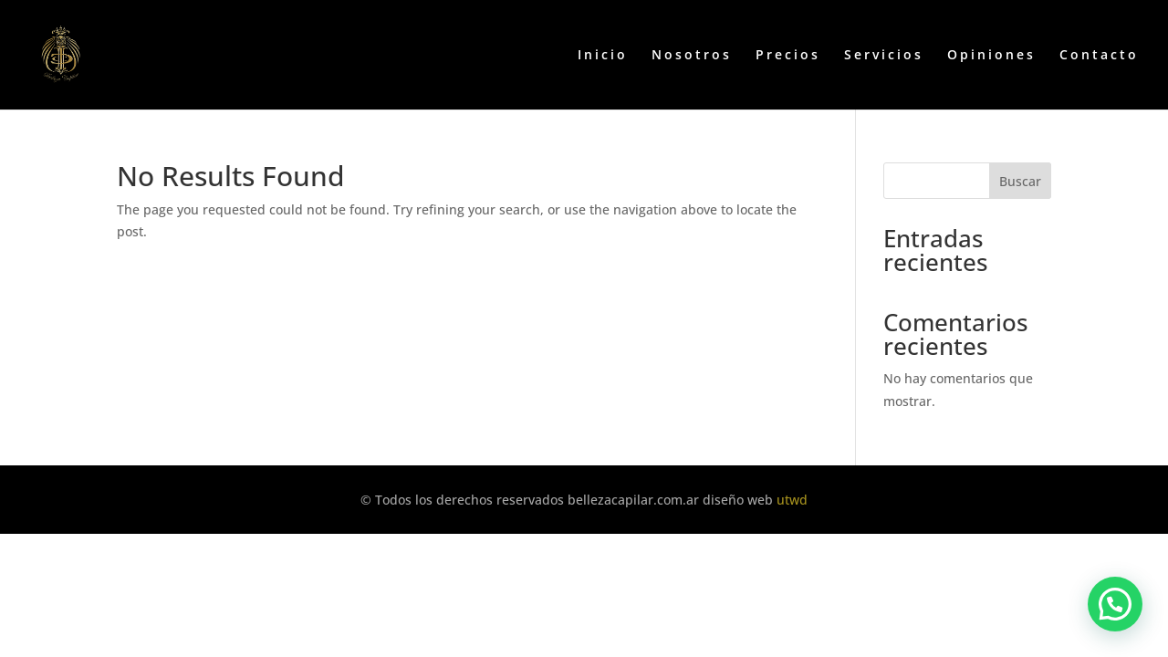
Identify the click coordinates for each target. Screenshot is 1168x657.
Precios (788, 55)
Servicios (883, 55)
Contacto (1099, 55)
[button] (1115, 604)
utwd (792, 499)
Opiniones (991, 55)
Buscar (1020, 181)
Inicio (603, 55)
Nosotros (692, 55)
